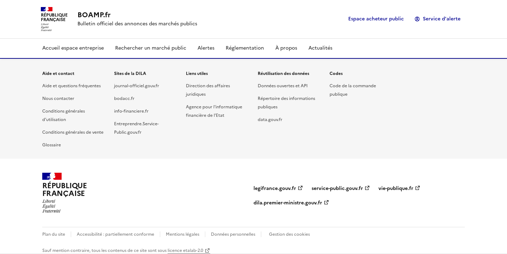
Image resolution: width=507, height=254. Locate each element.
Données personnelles (233, 234)
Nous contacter (58, 98)
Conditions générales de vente (73, 132)
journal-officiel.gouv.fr (136, 86)
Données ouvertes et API (283, 86)
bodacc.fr (124, 98)
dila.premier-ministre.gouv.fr (288, 203)
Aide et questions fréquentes (71, 86)
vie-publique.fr (395, 188)
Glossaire (51, 145)
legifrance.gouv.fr (275, 188)
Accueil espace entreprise (73, 48)
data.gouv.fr (270, 119)
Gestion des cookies (289, 234)
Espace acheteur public (376, 19)
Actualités (320, 48)
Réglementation (245, 48)
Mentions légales (182, 234)
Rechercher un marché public (150, 48)
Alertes (206, 48)
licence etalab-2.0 (185, 250)
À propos (286, 48)
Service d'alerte (442, 19)
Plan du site (53, 234)
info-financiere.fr (131, 111)
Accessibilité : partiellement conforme (115, 234)
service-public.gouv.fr (337, 188)
